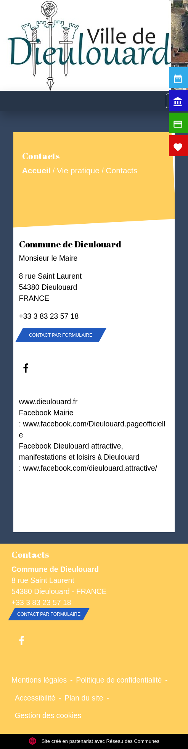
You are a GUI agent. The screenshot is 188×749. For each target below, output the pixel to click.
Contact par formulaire (60, 335)
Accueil (36, 170)
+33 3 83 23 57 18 (49, 316)
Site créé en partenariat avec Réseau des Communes (94, 741)
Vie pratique (77, 170)
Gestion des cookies (48, 715)
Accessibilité (35, 698)
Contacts (121, 170)
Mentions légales (39, 680)
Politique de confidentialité (119, 680)
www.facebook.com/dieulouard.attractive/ (90, 468)
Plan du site (83, 698)
